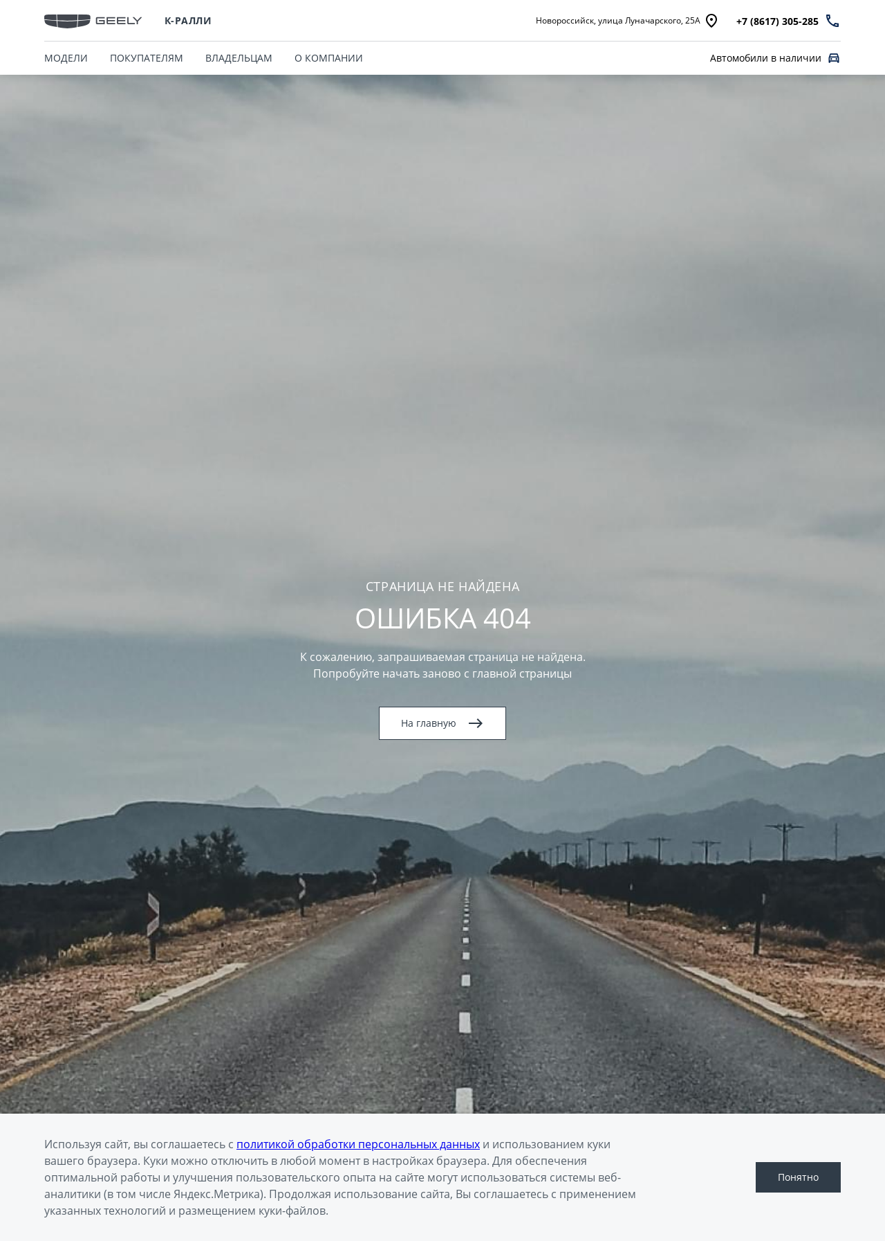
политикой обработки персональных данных (358, 1144)
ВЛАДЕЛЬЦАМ (238, 57)
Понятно (798, 1177)
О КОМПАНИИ (329, 57)
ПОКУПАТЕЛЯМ (146, 57)
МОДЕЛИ (66, 57)
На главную (442, 723)
